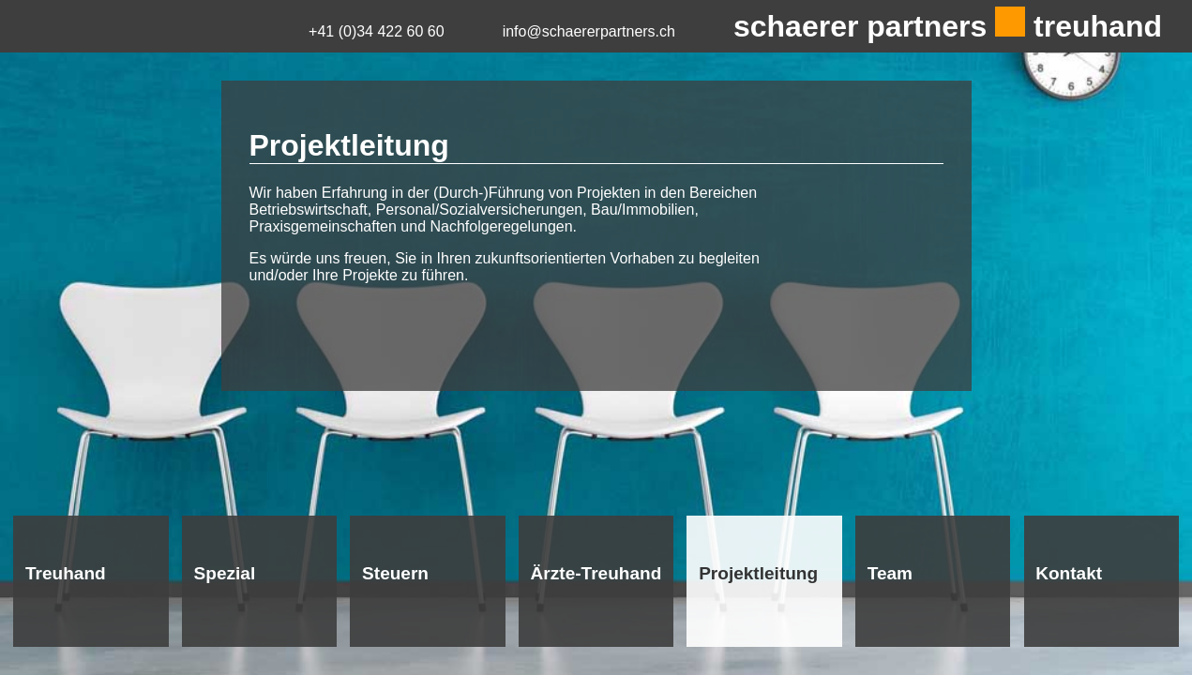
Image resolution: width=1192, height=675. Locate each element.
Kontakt (1068, 573)
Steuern (395, 573)
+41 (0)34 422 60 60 (377, 31)
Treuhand (65, 573)
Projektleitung (758, 573)
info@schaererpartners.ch (589, 31)
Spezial (225, 573)
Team (890, 573)
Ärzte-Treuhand (596, 573)
